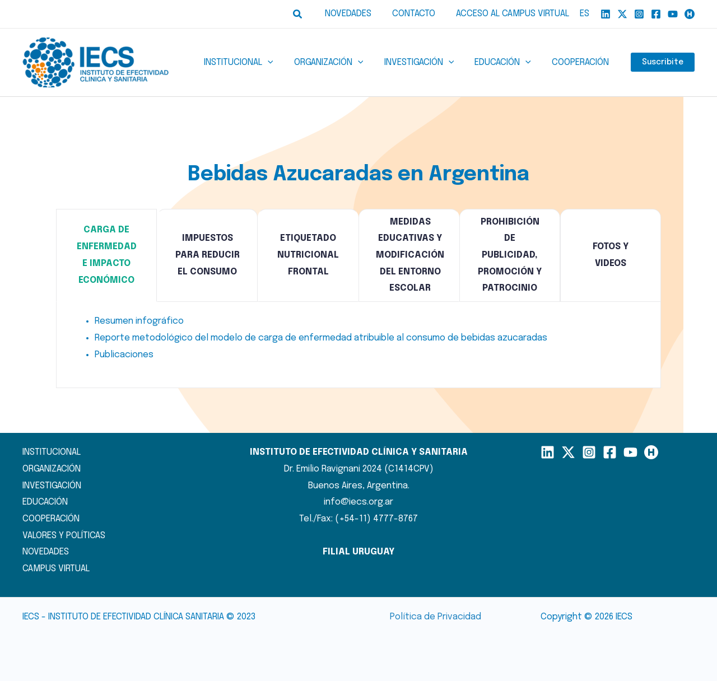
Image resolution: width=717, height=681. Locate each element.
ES (584, 13)
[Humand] (690, 14)
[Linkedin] (605, 14)
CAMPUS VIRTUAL (56, 568)
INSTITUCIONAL (51, 452)
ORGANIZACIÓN (51, 469)
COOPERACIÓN (51, 519)
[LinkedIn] (548, 452)
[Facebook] (656, 14)
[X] (622, 14)
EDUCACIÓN (45, 502)
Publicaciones (124, 355)
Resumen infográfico (139, 321)
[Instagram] (639, 14)
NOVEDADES (45, 552)
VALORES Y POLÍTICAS (63, 535)
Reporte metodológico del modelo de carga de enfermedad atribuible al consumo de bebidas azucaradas (321, 338)
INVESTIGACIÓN (51, 486)
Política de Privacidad (435, 617)
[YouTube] (673, 14)
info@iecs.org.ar (358, 502)
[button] (307, 14)
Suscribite (662, 63)
